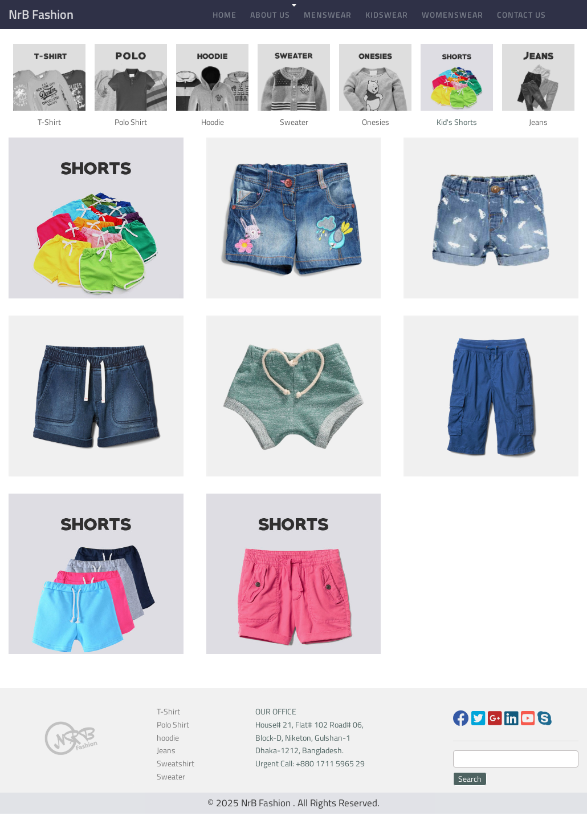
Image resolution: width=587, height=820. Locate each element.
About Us (270, 15)
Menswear (328, 15)
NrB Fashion (41, 14)
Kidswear (386, 15)
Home (225, 15)
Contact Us (521, 15)
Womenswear (452, 15)
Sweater (171, 776)
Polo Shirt (173, 724)
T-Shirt (168, 711)
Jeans (166, 750)
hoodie (168, 738)
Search (470, 779)
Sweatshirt (175, 763)
